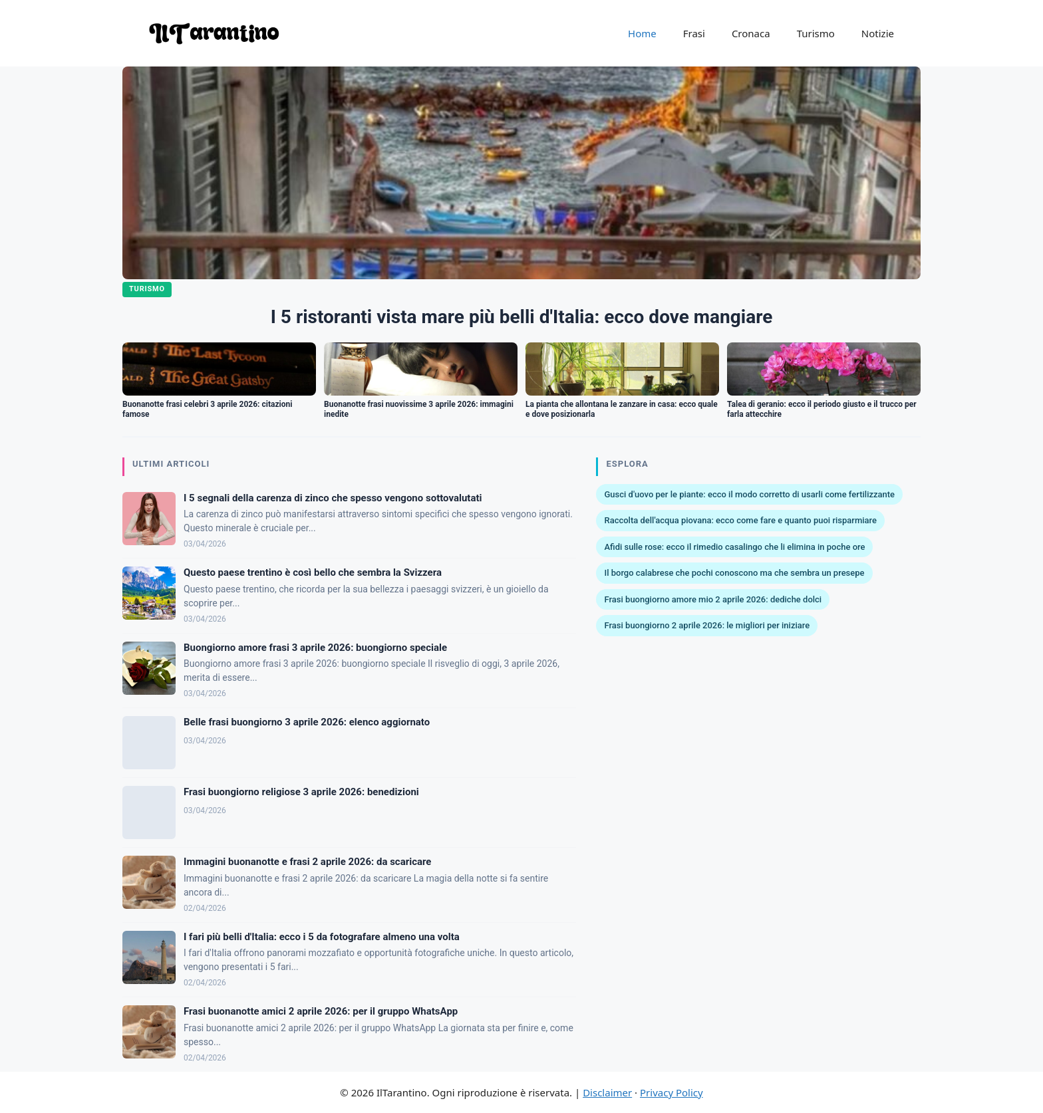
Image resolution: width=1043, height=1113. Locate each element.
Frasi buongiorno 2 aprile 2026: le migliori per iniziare (707, 625)
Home (642, 33)
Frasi (694, 33)
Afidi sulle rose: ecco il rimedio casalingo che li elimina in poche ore (734, 547)
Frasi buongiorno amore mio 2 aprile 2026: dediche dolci (712, 599)
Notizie (877, 33)
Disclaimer (607, 1092)
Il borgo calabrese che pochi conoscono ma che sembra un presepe (734, 573)
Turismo (816, 33)
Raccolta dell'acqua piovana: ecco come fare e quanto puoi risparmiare (740, 520)
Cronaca (751, 33)
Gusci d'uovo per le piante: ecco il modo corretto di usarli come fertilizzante (749, 494)
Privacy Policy (671, 1092)
